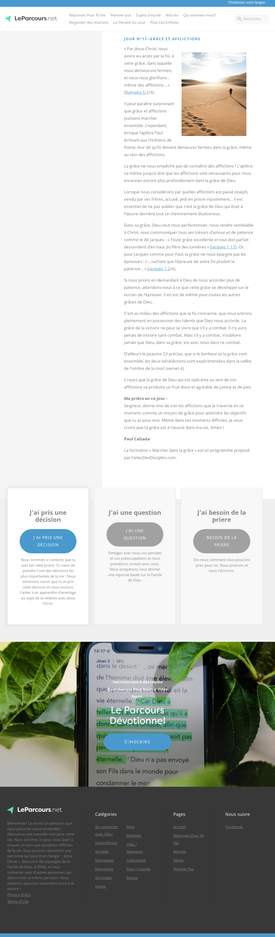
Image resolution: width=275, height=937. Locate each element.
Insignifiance (106, 843)
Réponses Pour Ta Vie (87, 15)
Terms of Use (18, 901)
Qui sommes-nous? (199, 15)
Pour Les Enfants (164, 22)
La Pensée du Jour (129, 22)
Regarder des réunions (88, 22)
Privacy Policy (19, 894)
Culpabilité (136, 860)
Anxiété (101, 851)
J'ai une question (135, 534)
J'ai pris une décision (48, 541)
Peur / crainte (138, 869)
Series (178, 860)
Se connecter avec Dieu (106, 831)
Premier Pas (183, 869)
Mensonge (104, 869)
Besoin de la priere (222, 541)
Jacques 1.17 (223, 247)
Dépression (104, 860)
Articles (172, 15)
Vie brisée (103, 877)
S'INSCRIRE (137, 742)
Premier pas (120, 15)
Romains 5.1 (137, 92)
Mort (130, 827)
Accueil (179, 827)
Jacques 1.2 (159, 268)
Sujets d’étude (148, 15)
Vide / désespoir (134, 848)
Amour (132, 877)
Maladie (133, 835)
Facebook (234, 827)
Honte (100, 886)
